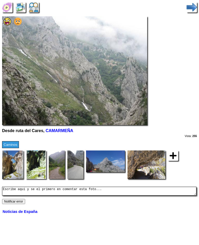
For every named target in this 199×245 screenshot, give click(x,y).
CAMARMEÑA (59, 130)
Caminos (10, 145)
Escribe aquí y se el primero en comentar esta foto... (99, 192)
